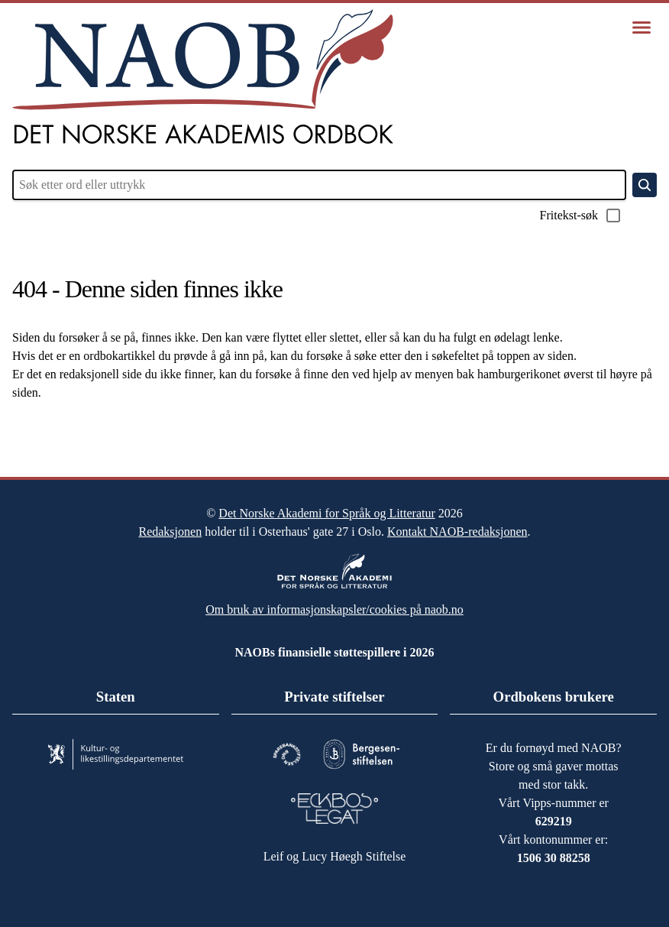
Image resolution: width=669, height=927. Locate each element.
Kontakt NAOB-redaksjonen (477, 524)
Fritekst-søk (575, 215)
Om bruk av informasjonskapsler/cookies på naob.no (335, 602)
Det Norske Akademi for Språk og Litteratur (326, 506)
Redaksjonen (147, 524)
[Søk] (644, 185)
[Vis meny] (641, 27)
